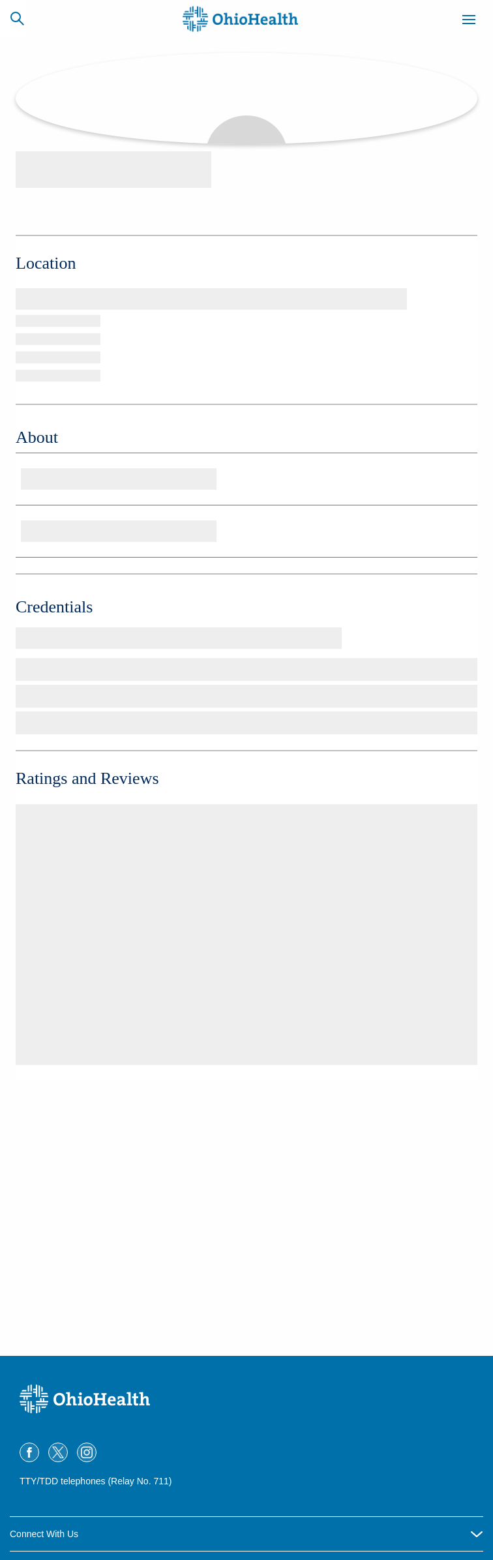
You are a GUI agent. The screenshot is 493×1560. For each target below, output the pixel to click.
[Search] (17, 18)
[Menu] (469, 21)
